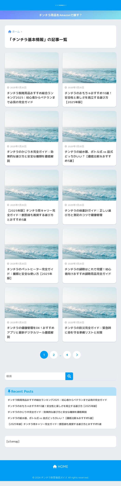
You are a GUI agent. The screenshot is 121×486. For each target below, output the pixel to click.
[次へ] (77, 355)
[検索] (69, 376)
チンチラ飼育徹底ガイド (61, 5)
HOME (60, 471)
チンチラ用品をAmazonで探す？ (60, 15)
